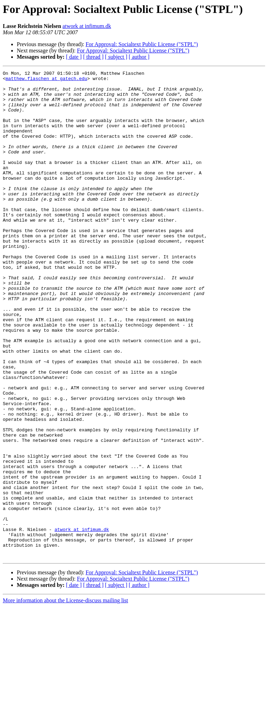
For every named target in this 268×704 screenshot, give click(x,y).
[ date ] (74, 57)
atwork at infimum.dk (86, 26)
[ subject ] (116, 57)
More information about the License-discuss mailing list (65, 698)
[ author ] (139, 57)
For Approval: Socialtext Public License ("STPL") (141, 44)
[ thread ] (93, 57)
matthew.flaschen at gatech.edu (46, 80)
